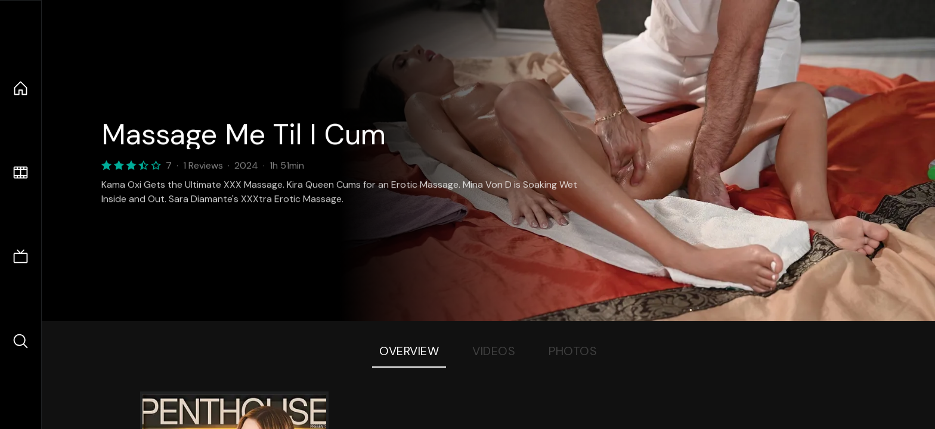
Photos (573, 351)
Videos (493, 351)
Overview (409, 351)
